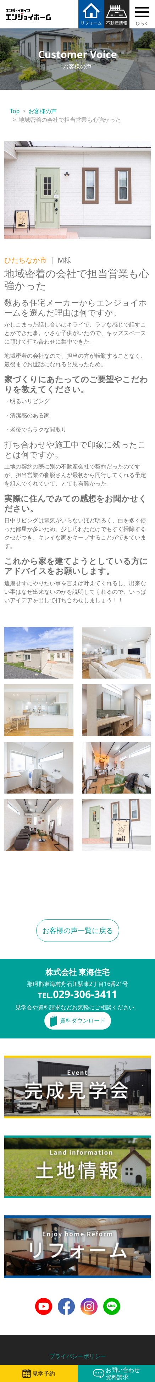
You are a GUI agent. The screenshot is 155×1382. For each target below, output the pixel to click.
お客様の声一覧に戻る (77, 930)
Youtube (43, 1302)
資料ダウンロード (82, 1020)
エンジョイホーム (28, 10)
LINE (109, 1302)
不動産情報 (116, 23)
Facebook (66, 1302)
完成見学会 (18, 1060)
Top (15, 111)
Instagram (89, 1302)
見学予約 (43, 1373)
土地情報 (15, 1140)
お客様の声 (42, 111)
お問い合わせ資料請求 (123, 1373)
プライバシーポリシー (77, 1356)
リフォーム (91, 23)
